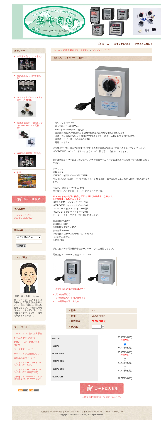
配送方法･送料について (93, 412)
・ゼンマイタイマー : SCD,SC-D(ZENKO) (24, 216)
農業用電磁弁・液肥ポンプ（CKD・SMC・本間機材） (30, 135)
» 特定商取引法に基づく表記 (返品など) (101, 397)
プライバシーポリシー (114, 412)
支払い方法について (73, 412)
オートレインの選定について (28, 353)
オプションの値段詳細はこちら (70, 289)
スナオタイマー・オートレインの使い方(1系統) (28, 363)
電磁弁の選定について (24, 358)
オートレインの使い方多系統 (28, 333)
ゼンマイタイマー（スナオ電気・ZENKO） (30, 107)
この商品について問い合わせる (70, 298)
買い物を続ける (62, 294)
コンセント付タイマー (102, 50)
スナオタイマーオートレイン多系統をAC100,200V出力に (28, 378)
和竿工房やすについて (24, 338)
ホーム (57, 50)
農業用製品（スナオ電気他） (30, 83)
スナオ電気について (23, 349)
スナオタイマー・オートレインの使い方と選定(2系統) (28, 370)
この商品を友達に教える (67, 301)
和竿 (30, 180)
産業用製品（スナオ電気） (30, 63)
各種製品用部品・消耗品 (30, 160)
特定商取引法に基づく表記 (51, 412)
